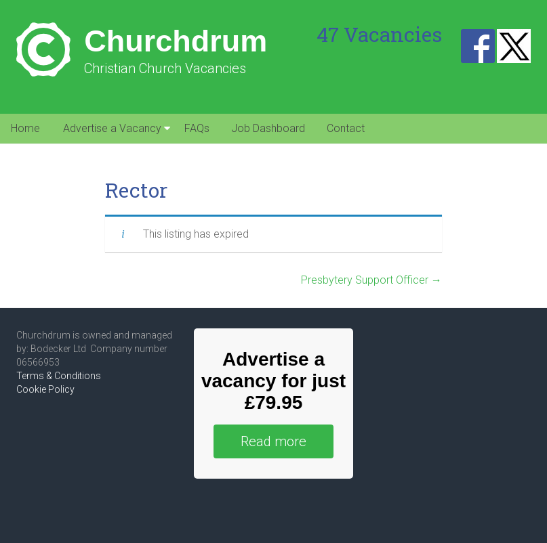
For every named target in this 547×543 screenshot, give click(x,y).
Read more (273, 441)
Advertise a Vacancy (112, 128)
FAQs (196, 128)
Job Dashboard (268, 128)
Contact (346, 128)
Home (25, 128)
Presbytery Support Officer (371, 280)
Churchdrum (175, 41)
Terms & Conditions (58, 375)
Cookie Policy (45, 389)
